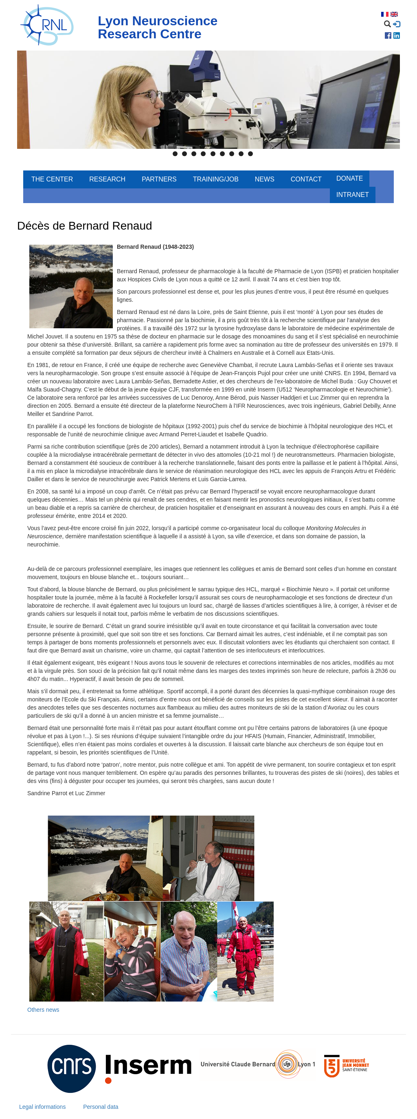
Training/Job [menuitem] (216, 179)
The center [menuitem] (52, 179)
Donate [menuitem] (349, 178)
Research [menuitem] (107, 179)
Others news (43, 1009)
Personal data (100, 1107)
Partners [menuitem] (159, 179)
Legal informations (42, 1107)
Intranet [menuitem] (352, 194)
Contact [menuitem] (306, 179)
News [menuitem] (264, 179)
